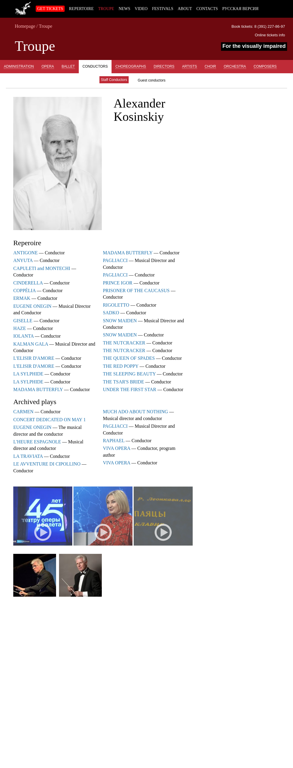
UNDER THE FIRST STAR (129, 389)
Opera (48, 66)
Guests (84, 80)
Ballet (68, 66)
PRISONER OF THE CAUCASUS (136, 290)
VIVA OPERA (116, 448)
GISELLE (22, 320)
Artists (189, 66)
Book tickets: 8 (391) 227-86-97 (258, 26)
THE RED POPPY (120, 366)
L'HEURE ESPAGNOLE (37, 441)
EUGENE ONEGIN (32, 306)
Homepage (25, 26)
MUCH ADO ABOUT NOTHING (135, 411)
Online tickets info (270, 35)
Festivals (162, 8)
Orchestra (235, 66)
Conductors (95, 66)
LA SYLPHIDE (28, 373)
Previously (15, 80)
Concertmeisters (51, 80)
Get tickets (50, 8)
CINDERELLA (28, 282)
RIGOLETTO (116, 304)
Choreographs (130, 66)
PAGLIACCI (115, 260)
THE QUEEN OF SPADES (129, 358)
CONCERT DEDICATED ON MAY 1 (49, 419)
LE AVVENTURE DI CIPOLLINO (47, 463)
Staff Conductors (114, 80)
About (185, 8)
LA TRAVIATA (28, 456)
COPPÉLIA (24, 290)
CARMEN (23, 411)
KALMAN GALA (30, 343)
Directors (164, 66)
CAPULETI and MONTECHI (41, 268)
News (124, 8)
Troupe (106, 8)
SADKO (111, 312)
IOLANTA (23, 336)
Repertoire (81, 8)
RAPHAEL (114, 440)
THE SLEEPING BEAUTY (129, 373)
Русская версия (240, 8)
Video (141, 8)
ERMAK (21, 298)
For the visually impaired (254, 46)
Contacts (207, 8)
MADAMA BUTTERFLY (38, 389)
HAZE (19, 328)
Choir (210, 66)
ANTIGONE (25, 252)
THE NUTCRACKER (124, 342)
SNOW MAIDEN (120, 320)
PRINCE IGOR (117, 282)
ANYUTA (22, 260)
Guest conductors (152, 80)
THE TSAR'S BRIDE (123, 381)
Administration (19, 66)
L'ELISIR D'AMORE (33, 358)
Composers (265, 66)
